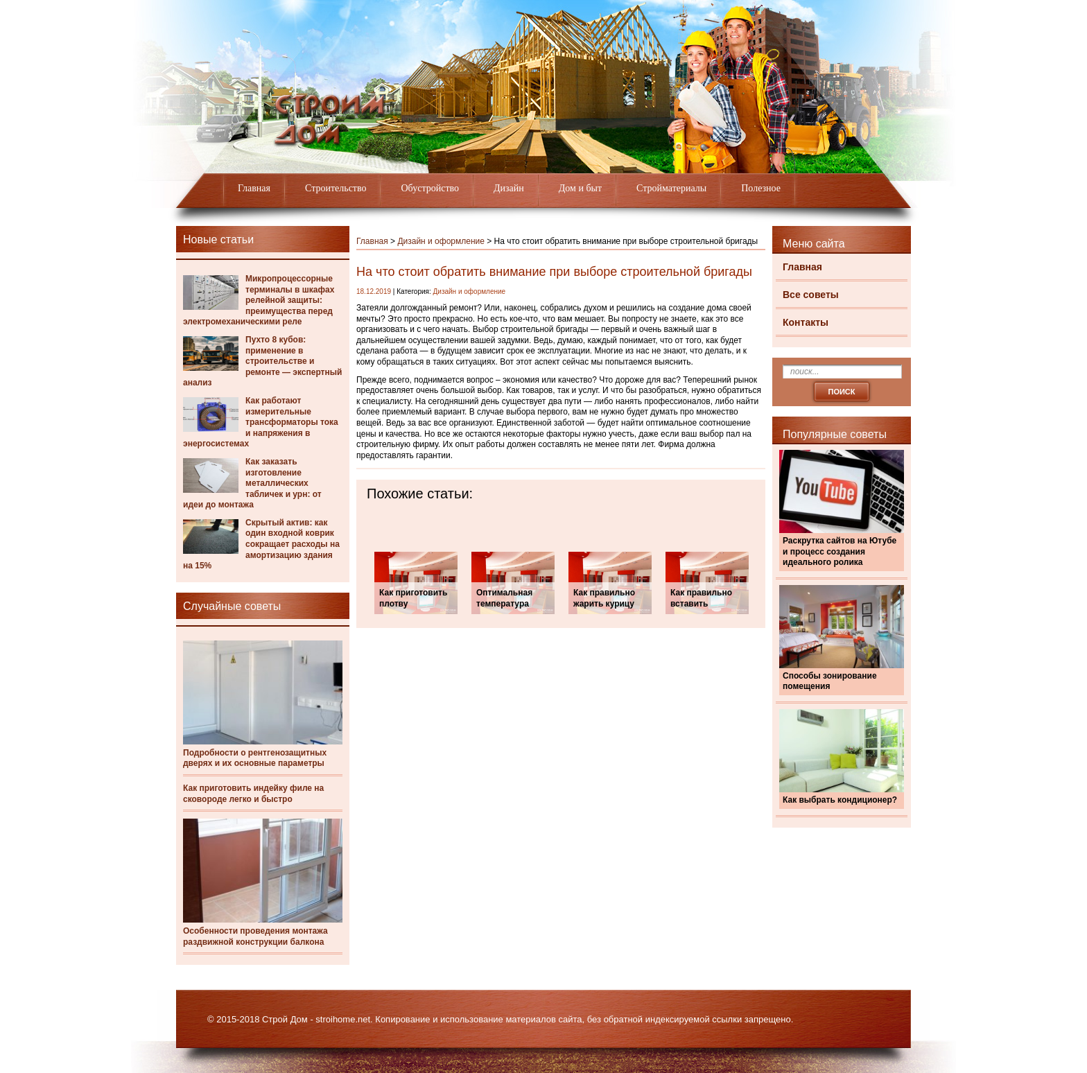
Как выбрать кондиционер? (840, 800)
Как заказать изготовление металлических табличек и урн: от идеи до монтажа (252, 483)
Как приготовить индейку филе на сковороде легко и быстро (253, 793)
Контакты (805, 322)
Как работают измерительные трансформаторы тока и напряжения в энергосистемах (260, 422)
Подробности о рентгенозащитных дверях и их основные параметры (255, 758)
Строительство (335, 188)
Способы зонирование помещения (830, 681)
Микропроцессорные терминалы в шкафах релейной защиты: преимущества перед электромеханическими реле (258, 300)
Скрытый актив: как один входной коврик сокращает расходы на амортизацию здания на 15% (261, 544)
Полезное (761, 188)
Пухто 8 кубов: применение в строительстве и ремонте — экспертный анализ (262, 361)
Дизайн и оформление (441, 241)
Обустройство (430, 188)
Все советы (811, 294)
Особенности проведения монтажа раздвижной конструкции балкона (255, 936)
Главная (254, 188)
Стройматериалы (671, 188)
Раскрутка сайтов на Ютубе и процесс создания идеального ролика (839, 551)
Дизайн (509, 188)
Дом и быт (580, 188)
